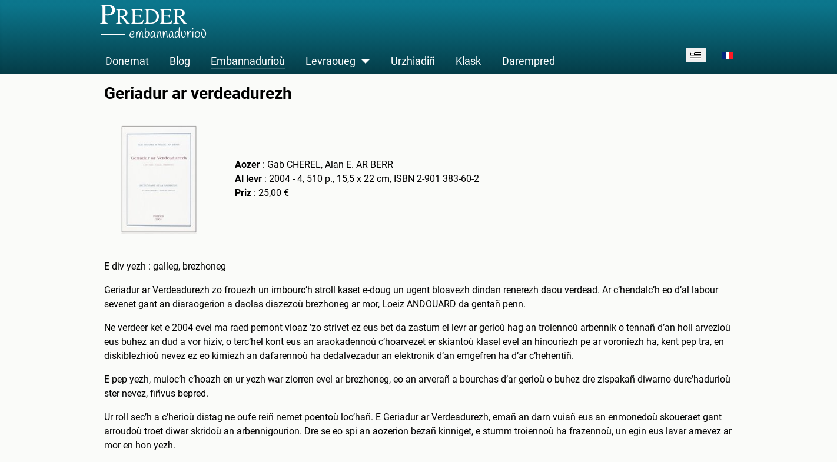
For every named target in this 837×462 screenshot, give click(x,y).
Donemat (127, 61)
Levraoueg (330, 61)
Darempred (528, 61)
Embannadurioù (248, 61)
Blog (180, 61)
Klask (468, 61)
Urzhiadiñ (413, 61)
